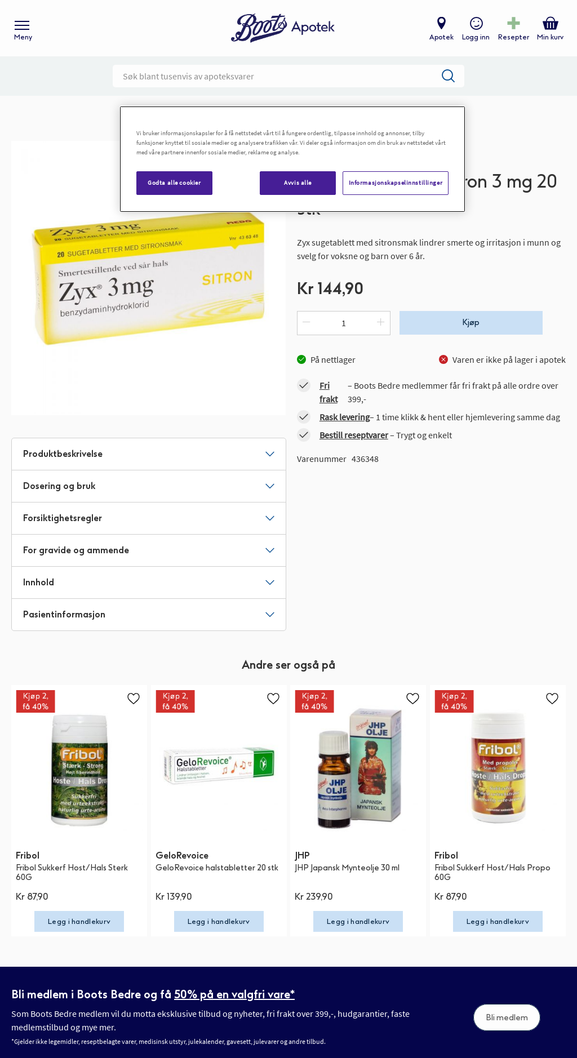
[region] (292, 159)
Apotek (441, 37)
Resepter (513, 37)
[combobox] (288, 76)
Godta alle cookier (174, 182)
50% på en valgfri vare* (234, 994)
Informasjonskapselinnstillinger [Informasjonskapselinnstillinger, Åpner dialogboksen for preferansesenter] (396, 182)
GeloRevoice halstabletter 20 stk (217, 868)
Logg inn (476, 37)
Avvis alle (298, 182)
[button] (133, 698)
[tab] (149, 454)
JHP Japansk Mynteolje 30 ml (347, 868)
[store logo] (283, 28)
